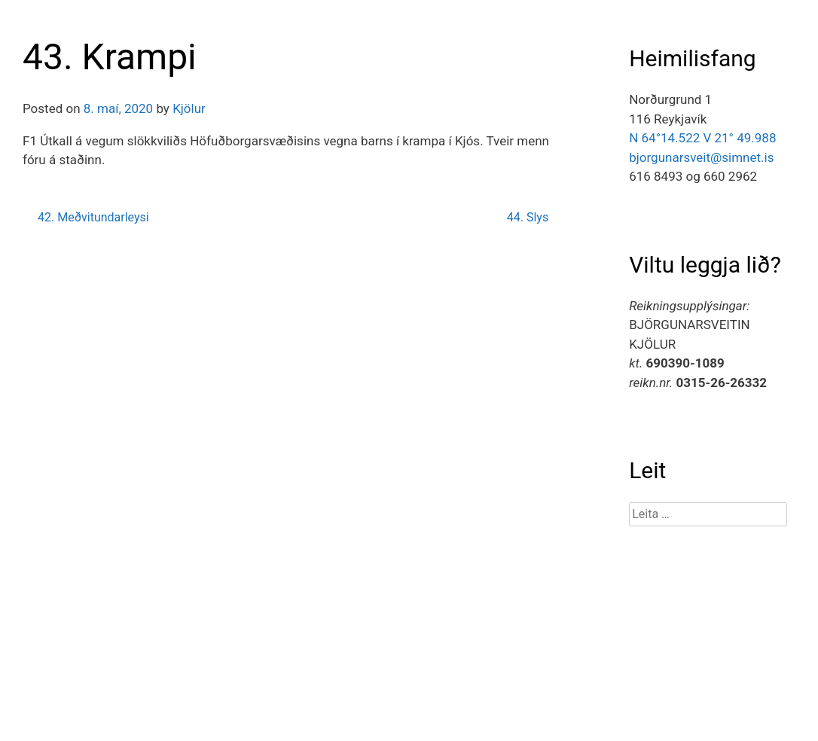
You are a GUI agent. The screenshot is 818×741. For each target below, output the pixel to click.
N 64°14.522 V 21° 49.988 (702, 137)
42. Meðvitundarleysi (93, 217)
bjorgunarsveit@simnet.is (701, 157)
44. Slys (527, 217)
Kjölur (189, 108)
